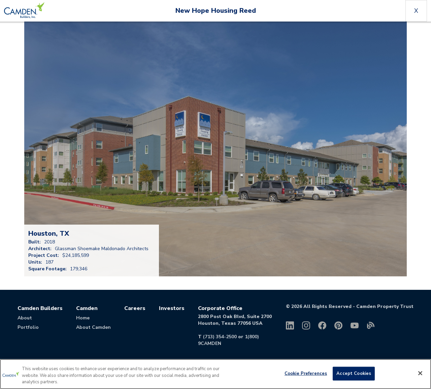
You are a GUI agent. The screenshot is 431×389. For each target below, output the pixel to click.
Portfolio (28, 327)
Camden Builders (40, 308)
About (25, 318)
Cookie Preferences (306, 373)
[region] (215, 374)
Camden (87, 308)
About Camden (93, 327)
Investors (172, 308)
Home (83, 318)
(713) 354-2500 (220, 337)
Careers (134, 308)
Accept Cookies (353, 373)
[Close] (420, 373)
